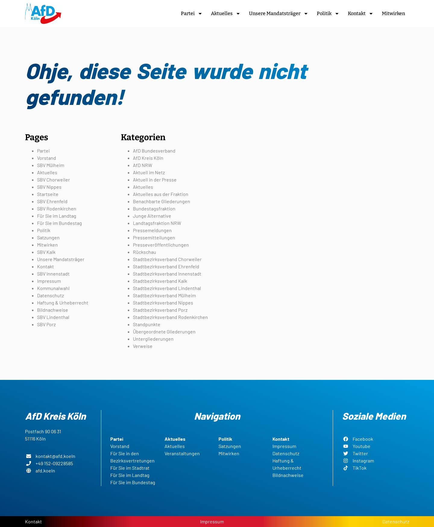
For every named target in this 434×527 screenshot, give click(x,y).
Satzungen (48, 237)
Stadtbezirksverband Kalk (160, 281)
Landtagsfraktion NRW (157, 223)
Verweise (143, 346)
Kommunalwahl (53, 288)
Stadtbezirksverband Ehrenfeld (166, 266)
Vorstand (46, 158)
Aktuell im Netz (149, 172)
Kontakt (360, 13)
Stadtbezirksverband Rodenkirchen (170, 317)
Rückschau (144, 252)
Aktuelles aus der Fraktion (160, 194)
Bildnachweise (52, 310)
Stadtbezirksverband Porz (160, 310)
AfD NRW (142, 165)
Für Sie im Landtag (56, 216)
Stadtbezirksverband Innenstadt (167, 273)
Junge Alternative (152, 216)
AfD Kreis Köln (148, 158)
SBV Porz (46, 324)
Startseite (47, 194)
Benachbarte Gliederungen (161, 201)
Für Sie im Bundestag (59, 223)
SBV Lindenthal (53, 317)
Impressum (49, 281)
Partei (192, 13)
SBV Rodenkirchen (56, 208)
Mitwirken (393, 13)
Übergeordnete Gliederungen (164, 331)
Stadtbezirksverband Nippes (163, 302)
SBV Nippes (49, 187)
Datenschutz (50, 295)
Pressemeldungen (152, 230)
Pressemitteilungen (154, 237)
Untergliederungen (153, 339)
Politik (328, 13)
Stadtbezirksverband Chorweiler (167, 259)
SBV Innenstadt (53, 273)
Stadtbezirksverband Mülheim (164, 295)
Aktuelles (226, 13)
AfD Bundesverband (154, 150)
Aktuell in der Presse (155, 179)
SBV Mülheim (50, 165)
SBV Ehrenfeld (52, 201)
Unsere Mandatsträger (278, 13)
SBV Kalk (46, 252)
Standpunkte (146, 324)
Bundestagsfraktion (154, 208)
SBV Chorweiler (53, 179)
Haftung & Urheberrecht (62, 302)
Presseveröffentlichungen (161, 245)
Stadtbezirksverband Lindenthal (167, 288)
